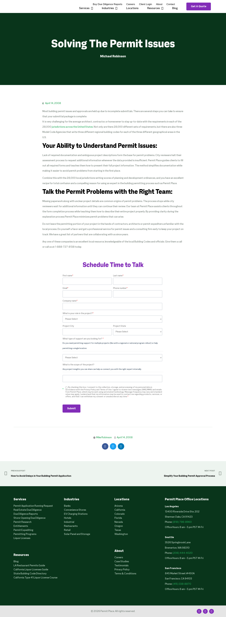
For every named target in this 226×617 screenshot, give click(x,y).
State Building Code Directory (30, 573)
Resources (155, 8)
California (119, 510)
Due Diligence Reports (26, 514)
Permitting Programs (25, 534)
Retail (67, 530)
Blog (175, 8)
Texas (117, 530)
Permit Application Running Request (33, 506)
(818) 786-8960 (182, 522)
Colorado (119, 514)
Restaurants (71, 526)
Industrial (69, 522)
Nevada (118, 522)
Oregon (118, 526)
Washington (121, 534)
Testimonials (121, 565)
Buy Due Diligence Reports (107, 4)
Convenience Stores (75, 510)
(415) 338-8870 (182, 584)
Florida (118, 518)
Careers (130, 4)
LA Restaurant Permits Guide (29, 565)
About (159, 4)
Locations (132, 8)
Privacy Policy (122, 569)
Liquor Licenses (22, 538)
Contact (170, 4)
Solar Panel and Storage (77, 534)
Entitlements (21, 526)
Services (86, 8)
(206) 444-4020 (183, 553)
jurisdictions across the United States (72, 127)
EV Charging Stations (75, 514)
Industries (109, 8)
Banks (67, 506)
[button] (105, 446)
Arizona (118, 506)
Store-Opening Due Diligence (29, 518)
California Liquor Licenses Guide (31, 569)
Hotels (67, 518)
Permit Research (22, 522)
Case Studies (121, 561)
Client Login (145, 4)
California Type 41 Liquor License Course (35, 577)
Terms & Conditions (125, 573)
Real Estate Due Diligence (28, 510)
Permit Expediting (23, 530)
